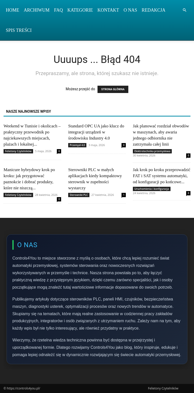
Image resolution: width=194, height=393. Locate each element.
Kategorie (80, 10)
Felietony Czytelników (18, 151)
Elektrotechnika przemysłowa (152, 151)
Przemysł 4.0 (77, 145)
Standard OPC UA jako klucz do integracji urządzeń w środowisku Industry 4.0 (96, 132)
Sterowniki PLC (79, 195)
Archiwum (37, 10)
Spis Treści (19, 30)
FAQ (58, 10)
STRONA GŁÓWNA (113, 89)
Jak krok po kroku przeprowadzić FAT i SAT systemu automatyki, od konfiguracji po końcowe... (161, 175)
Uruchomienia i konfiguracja (151, 189)
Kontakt (108, 10)
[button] (184, 10)
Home (12, 10)
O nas (130, 10)
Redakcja (153, 10)
